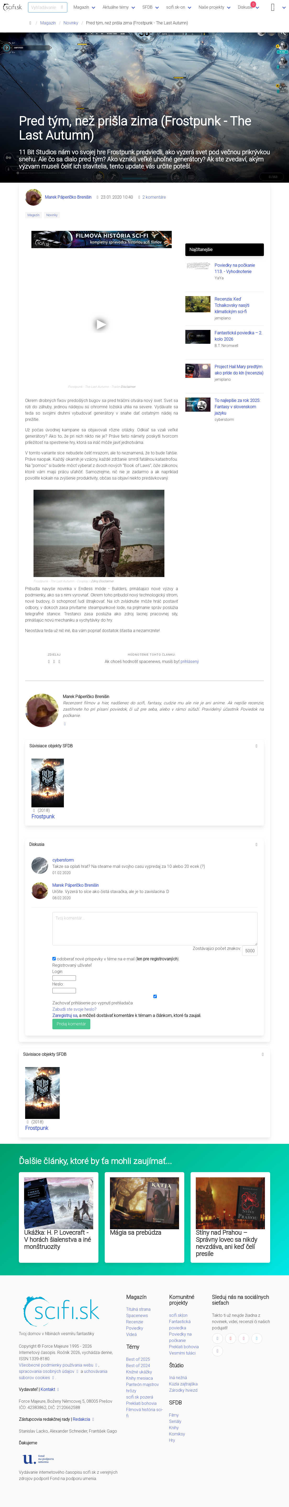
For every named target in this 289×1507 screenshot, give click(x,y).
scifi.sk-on (175, 7)
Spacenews (137, 1315)
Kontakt (50, 1389)
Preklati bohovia (184, 1346)
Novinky (71, 22)
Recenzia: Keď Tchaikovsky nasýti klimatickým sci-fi (232, 305)
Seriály (175, 1421)
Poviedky (134, 1328)
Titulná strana (138, 1309)
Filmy (174, 1415)
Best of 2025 (138, 1359)
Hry (172, 1440)
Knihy (174, 1427)
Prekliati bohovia (141, 1403)
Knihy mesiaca (139, 1378)
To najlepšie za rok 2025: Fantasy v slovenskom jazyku (237, 407)
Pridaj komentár (71, 1023)
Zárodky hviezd (183, 1390)
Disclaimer (128, 387)
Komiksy (177, 1434)
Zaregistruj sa (64, 1015)
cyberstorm (63, 860)
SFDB (147, 7)
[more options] (256, 746)
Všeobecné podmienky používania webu (58, 1365)
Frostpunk (42, 816)
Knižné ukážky (139, 1371)
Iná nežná (178, 1377)
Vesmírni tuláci (182, 1353)
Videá (131, 1334)
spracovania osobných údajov (49, 1371)
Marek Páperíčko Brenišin (68, 197)
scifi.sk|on (178, 1315)
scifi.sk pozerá (139, 1397)
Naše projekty (211, 7)
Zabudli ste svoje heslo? (74, 1009)
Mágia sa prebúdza (135, 1232)
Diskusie (247, 5)
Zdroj (94, 581)
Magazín (81, 7)
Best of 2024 (138, 1365)
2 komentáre (154, 197)
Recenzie (134, 1321)
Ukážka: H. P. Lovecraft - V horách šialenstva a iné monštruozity (57, 1239)
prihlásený (190, 661)
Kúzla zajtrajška (183, 1383)
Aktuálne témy (116, 7)
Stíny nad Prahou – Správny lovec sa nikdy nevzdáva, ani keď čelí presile (226, 1243)
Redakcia (84, 1419)
